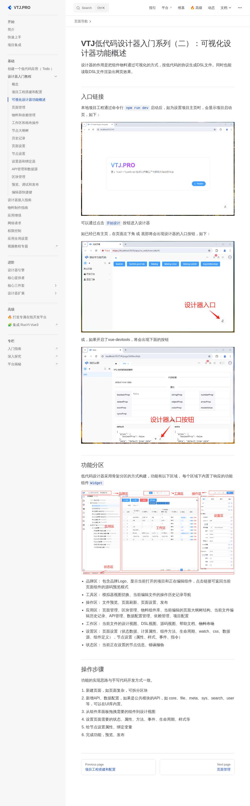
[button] (33, 22)
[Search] (91, 8)
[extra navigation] (240, 7)
